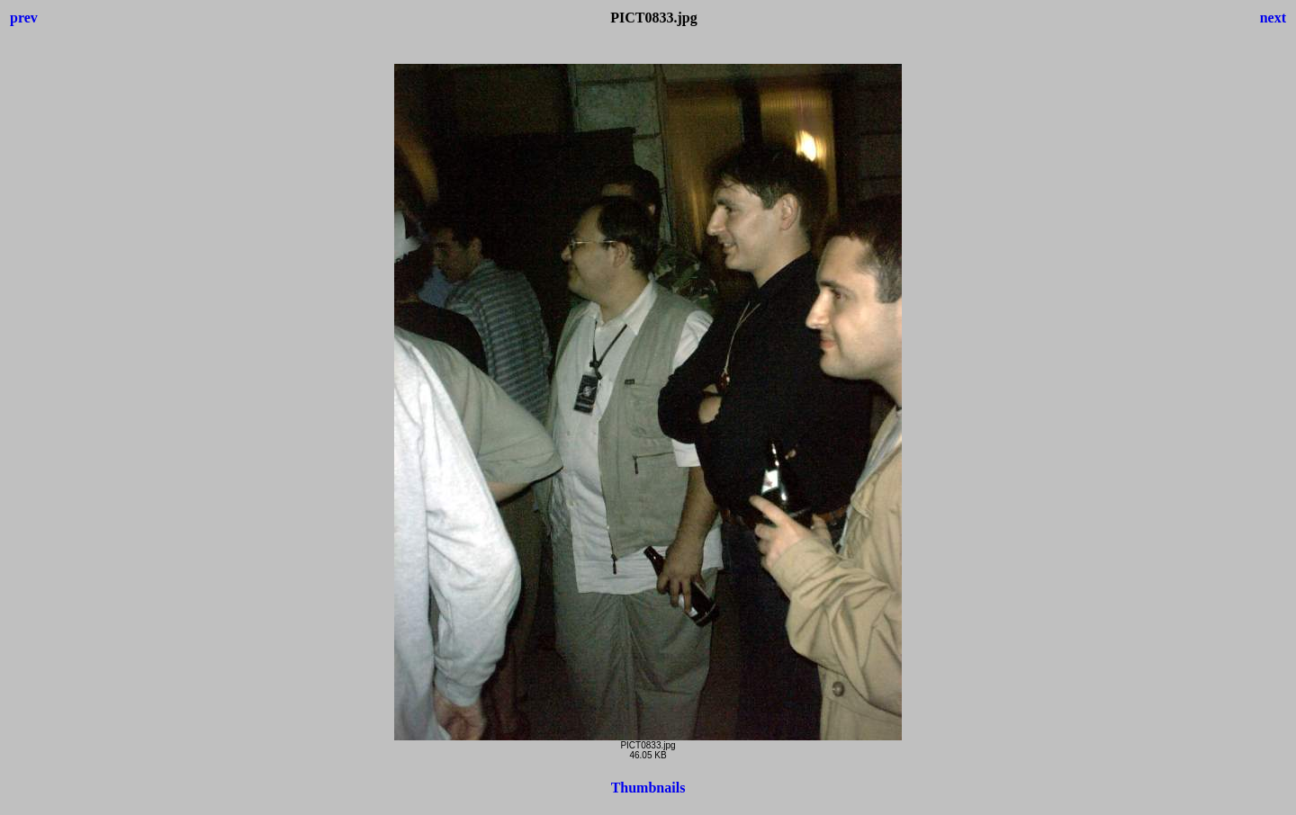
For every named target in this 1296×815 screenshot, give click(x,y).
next (1273, 17)
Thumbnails (648, 787)
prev (24, 17)
